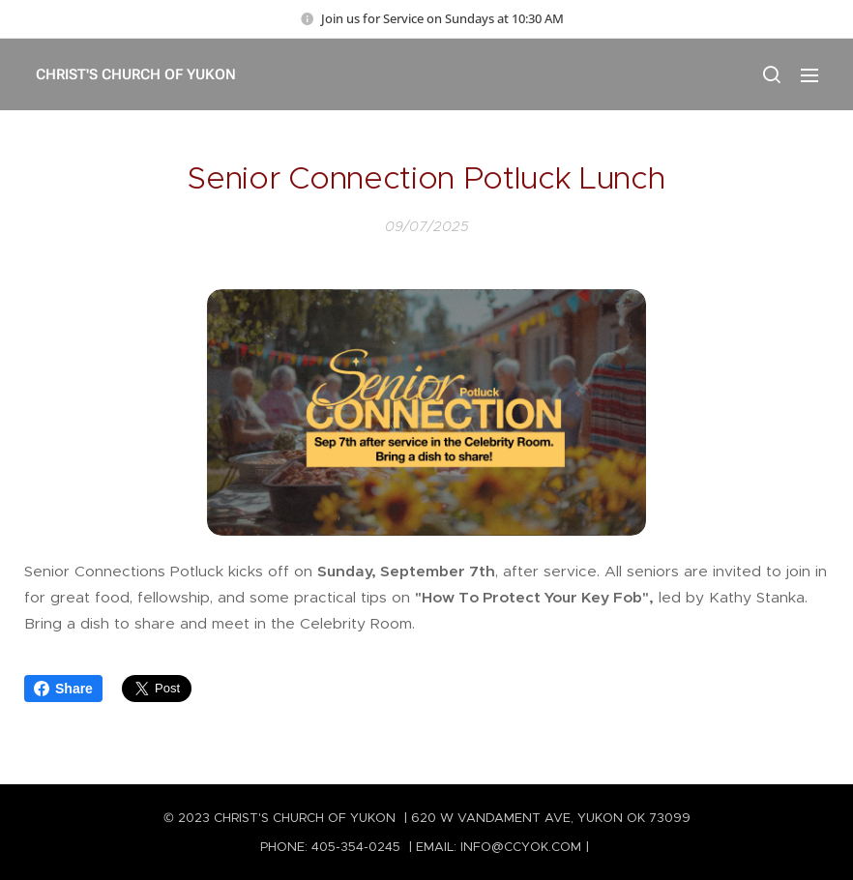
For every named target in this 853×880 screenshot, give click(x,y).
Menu (809, 75)
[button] (770, 74)
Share (63, 688)
